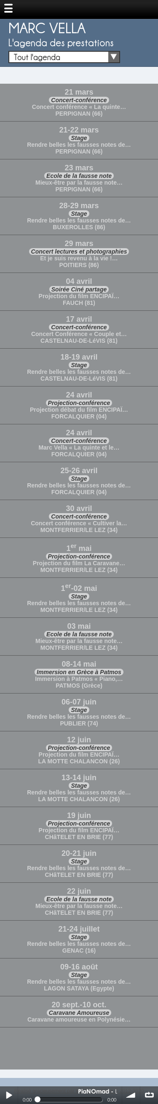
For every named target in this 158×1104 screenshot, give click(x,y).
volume (131, 1095)
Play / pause (9, 1095)
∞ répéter (149, 1095)
